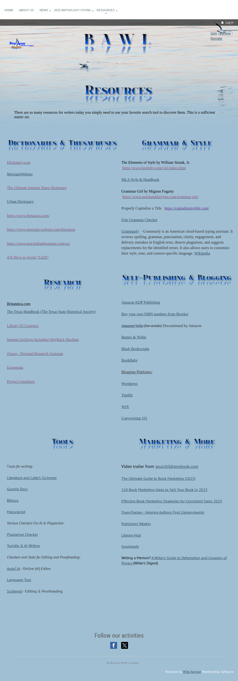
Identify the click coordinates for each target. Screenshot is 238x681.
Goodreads (130, 546)
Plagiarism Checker (22, 534)
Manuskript (16, 511)
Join (214, 33)
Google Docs (17, 488)
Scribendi (14, 591)
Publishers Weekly (136, 523)
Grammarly (130, 231)
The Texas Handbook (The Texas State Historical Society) (51, 312)
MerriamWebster (20, 174)
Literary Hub (131, 535)
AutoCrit (13, 568)
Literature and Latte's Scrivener (32, 477)
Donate (216, 38)
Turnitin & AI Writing (23, 545)
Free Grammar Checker (139, 220)
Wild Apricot (192, 672)
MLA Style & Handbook (140, 180)
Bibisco (13, 500)
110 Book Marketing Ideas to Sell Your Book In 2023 (164, 489)
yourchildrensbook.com (176, 466)
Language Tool (19, 579)
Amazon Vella (132, 326)
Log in (229, 22)
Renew (225, 33)
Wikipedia (202, 253)
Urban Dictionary (20, 202)
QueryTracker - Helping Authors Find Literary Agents (162, 512)
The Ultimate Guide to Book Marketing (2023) (158, 478)
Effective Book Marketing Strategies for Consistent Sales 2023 (171, 501)
